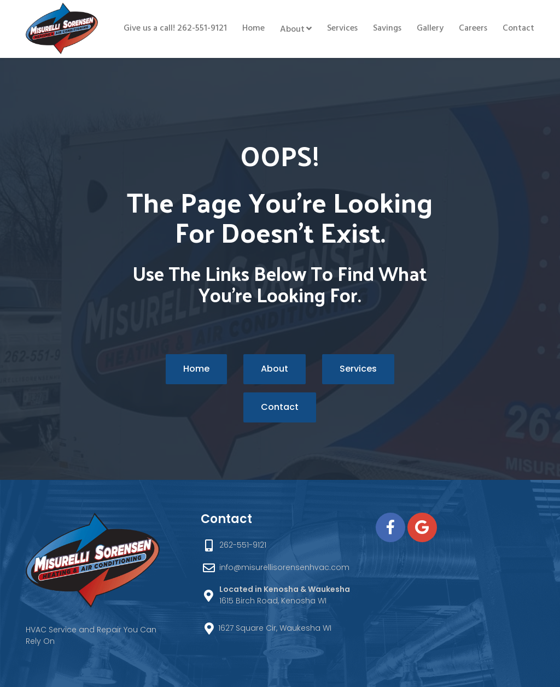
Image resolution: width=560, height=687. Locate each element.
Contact (518, 28)
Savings (387, 28)
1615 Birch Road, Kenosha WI (284, 595)
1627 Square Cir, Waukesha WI (274, 628)
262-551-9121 (242, 544)
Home (253, 28)
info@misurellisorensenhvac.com (284, 567)
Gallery (430, 28)
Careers (473, 28)
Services (342, 28)
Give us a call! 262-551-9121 (175, 28)
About (292, 29)
